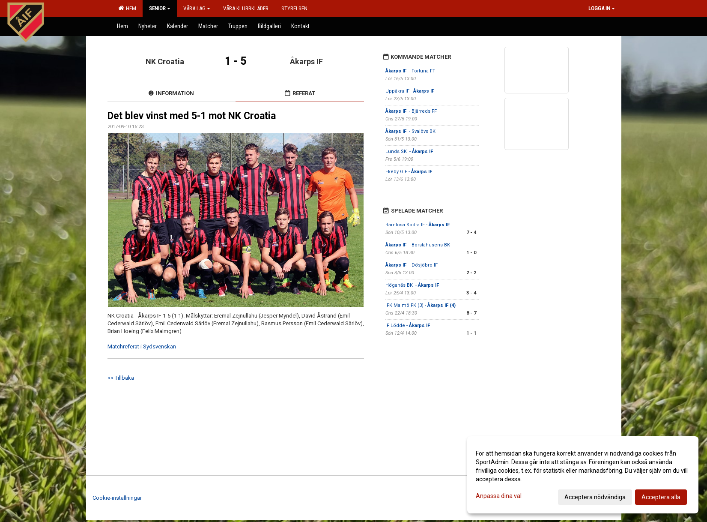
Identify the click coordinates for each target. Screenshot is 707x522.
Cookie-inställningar (117, 498)
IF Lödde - (408, 325)
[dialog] (582, 474)
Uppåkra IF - (410, 91)
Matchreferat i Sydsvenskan (141, 346)
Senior (159, 8)
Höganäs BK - (412, 285)
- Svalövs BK (410, 131)
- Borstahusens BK (417, 245)
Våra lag (196, 8)
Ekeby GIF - (409, 171)
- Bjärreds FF (411, 111)
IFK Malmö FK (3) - (420, 305)
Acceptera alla (660, 497)
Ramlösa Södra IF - (418, 225)
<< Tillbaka (120, 378)
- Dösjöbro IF (411, 265)
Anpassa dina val (499, 495)
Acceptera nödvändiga (595, 497)
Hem (127, 8)
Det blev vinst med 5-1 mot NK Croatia (191, 116)
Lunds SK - (409, 151)
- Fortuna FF (410, 71)
